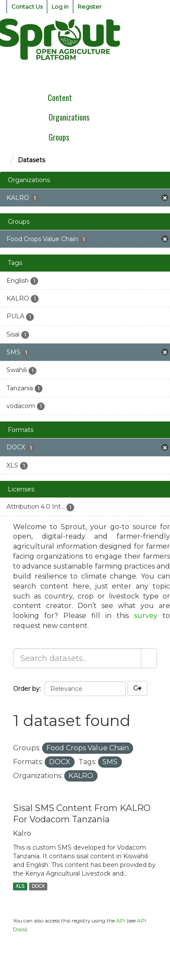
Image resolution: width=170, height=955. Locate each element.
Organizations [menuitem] (69, 117)
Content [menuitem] (60, 97)
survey (145, 616)
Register (89, 6)
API (120, 920)
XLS (20, 886)
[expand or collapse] (158, 75)
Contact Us (26, 6)
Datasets (31, 160)
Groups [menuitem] (59, 137)
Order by (26, 689)
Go (137, 688)
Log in (60, 6)
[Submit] (149, 658)
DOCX (38, 886)
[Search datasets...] (77, 658)
